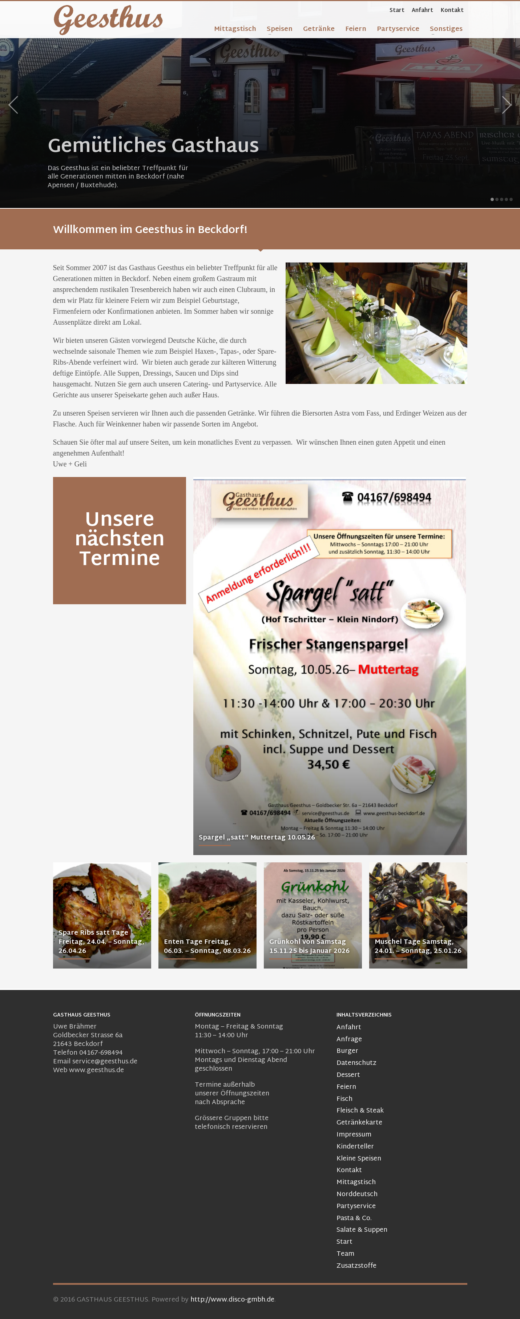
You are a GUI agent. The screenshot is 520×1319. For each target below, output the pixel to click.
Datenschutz (356, 1063)
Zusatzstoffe (356, 1266)
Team (345, 1254)
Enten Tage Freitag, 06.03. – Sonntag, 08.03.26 (207, 946)
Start (397, 11)
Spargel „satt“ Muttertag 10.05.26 (257, 838)
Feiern (346, 1087)
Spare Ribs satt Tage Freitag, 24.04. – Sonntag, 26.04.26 (101, 942)
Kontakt (452, 11)
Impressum (353, 1135)
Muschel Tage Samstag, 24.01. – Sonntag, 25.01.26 (418, 946)
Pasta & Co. (354, 1219)
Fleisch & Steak (360, 1111)
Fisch (344, 1099)
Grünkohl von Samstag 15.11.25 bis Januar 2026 (309, 946)
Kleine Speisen (358, 1159)
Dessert (348, 1075)
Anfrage (349, 1040)
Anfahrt (422, 11)
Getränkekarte (359, 1123)
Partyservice (356, 1207)
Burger (347, 1051)
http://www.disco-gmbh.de (232, 1300)
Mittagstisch (356, 1183)
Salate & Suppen (361, 1230)
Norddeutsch (357, 1195)
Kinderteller (355, 1147)
